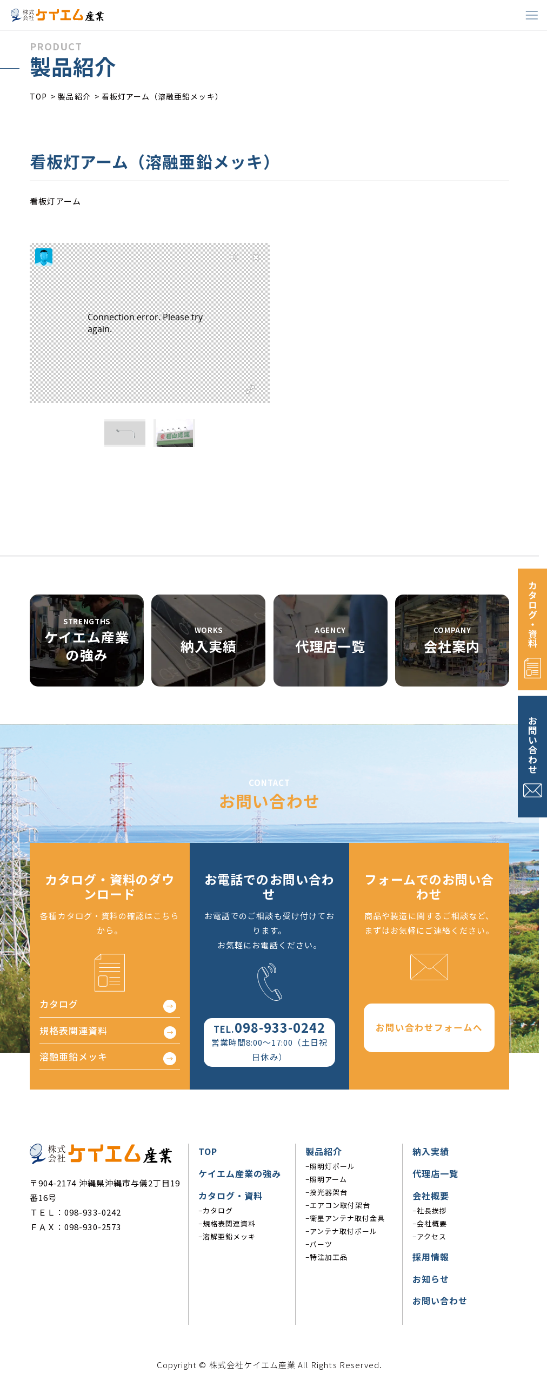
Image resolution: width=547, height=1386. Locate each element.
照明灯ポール (332, 1166)
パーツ (321, 1244)
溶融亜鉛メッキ (73, 1059)
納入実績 (209, 646)
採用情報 (430, 1256)
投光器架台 (329, 1192)
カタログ (58, 1006)
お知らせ (430, 1278)
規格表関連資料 (73, 1032)
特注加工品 (329, 1257)
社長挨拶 (432, 1210)
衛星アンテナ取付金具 (347, 1218)
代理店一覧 (330, 646)
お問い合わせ (532, 745)
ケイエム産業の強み (86, 645)
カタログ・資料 (532, 614)
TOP (207, 1151)
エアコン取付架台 (340, 1205)
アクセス (431, 1236)
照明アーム (328, 1179)
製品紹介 (323, 1151)
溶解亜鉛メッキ (229, 1236)
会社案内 (452, 646)
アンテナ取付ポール (343, 1231)
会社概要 (430, 1195)
